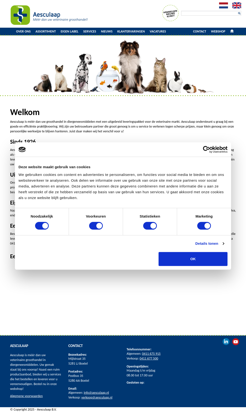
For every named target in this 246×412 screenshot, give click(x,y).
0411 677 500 (149, 358)
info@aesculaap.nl (96, 393)
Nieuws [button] (106, 31)
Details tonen (206, 243)
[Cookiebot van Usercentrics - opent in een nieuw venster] (206, 149)
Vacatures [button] (158, 31)
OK (193, 259)
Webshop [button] (218, 31)
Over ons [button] (23, 31)
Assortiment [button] (46, 31)
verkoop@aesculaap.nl (96, 397)
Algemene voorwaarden (26, 396)
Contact (199, 31)
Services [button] (89, 31)
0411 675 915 (151, 354)
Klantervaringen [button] (131, 31)
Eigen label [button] (70, 31)
